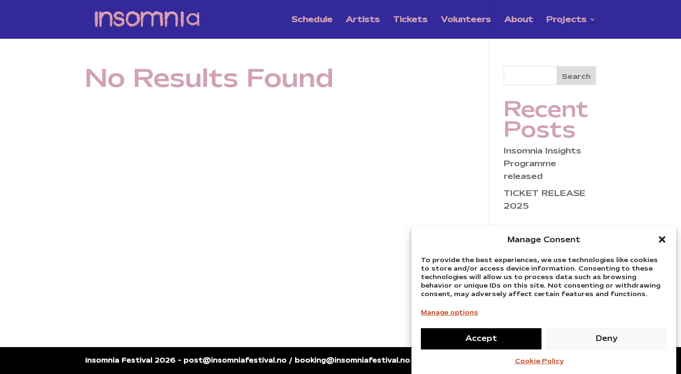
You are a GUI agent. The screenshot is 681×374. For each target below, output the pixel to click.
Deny (607, 341)
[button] (662, 241)
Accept (481, 341)
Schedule (311, 20)
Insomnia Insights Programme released (542, 163)
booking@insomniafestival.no (352, 360)
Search (576, 76)
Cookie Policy (539, 363)
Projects (566, 20)
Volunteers (466, 20)
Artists (363, 20)
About (518, 20)
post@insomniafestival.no (235, 360)
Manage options (449, 314)
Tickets (410, 20)
